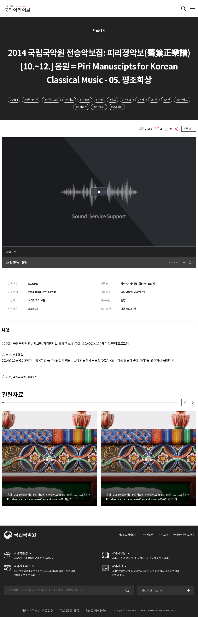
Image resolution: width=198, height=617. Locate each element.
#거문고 (126, 99)
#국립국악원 (31, 99)
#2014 (14, 99)
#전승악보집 (51, 99)
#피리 (141, 99)
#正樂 (99, 99)
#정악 (154, 99)
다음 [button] (192, 402)
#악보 (112, 99)
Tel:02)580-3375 (69, 610)
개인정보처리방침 (128, 534)
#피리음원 (81, 107)
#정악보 (69, 99)
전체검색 (183, 9)
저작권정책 (147, 534)
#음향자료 (182, 99)
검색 (127, 590)
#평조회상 (116, 107)
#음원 (167, 99)
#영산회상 (99, 107)
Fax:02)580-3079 (96, 610)
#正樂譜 (84, 99)
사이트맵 (163, 534)
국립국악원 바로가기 (183, 534)
